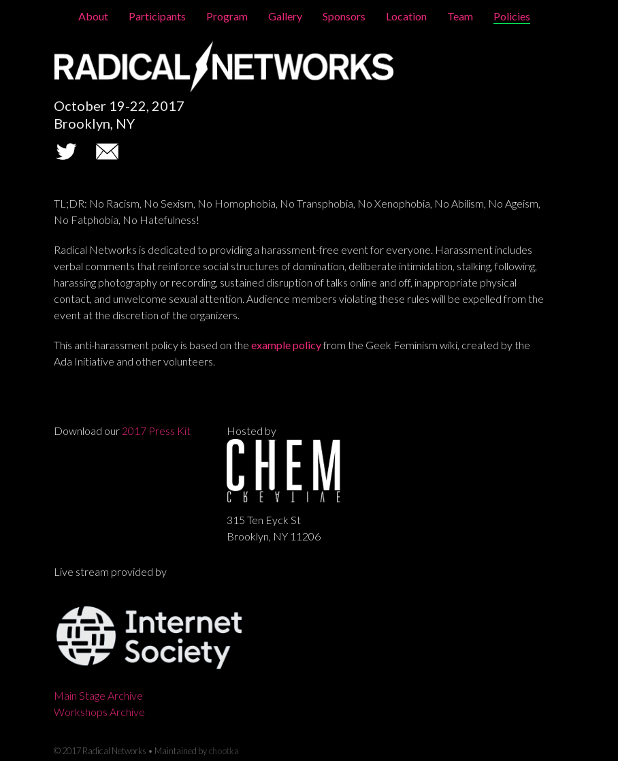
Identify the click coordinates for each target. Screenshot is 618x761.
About (93, 16)
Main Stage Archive (98, 695)
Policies (511, 16)
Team (460, 16)
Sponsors (344, 16)
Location (406, 16)
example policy (286, 344)
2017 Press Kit (156, 430)
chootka (223, 750)
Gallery (285, 16)
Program (227, 16)
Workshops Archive (99, 711)
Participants (157, 16)
